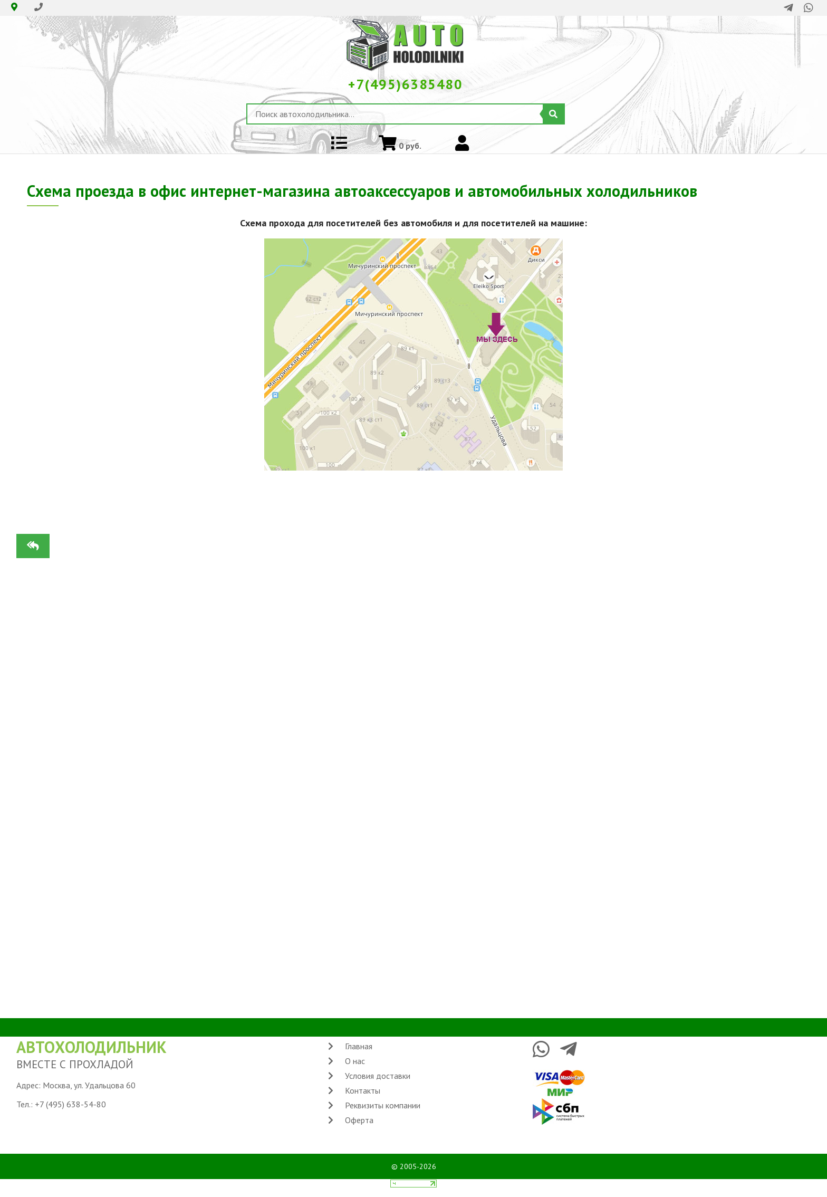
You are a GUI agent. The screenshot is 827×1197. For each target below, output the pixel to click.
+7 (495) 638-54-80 (70, 1104)
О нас (355, 1061)
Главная (358, 1046)
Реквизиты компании (382, 1105)
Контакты (362, 1090)
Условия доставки (377, 1075)
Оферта (359, 1120)
